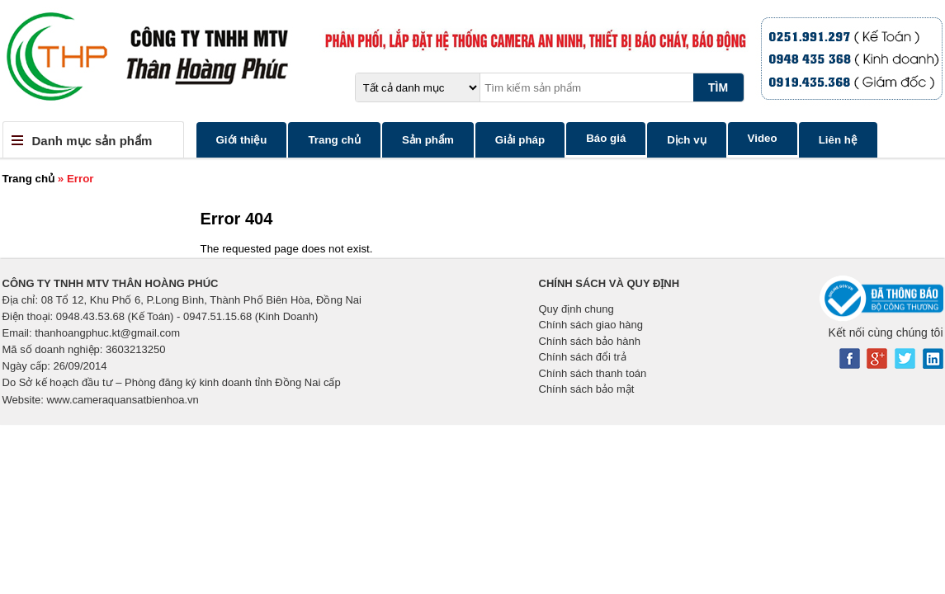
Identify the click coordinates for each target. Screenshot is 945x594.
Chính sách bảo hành (589, 341)
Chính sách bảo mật (587, 389)
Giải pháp (520, 140)
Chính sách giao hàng (591, 324)
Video (762, 138)
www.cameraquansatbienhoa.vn (122, 400)
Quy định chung (576, 309)
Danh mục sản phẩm (92, 141)
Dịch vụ (686, 140)
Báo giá (606, 138)
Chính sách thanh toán (593, 373)
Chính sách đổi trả (582, 357)
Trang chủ (334, 140)
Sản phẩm (428, 140)
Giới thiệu (241, 140)
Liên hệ (838, 140)
